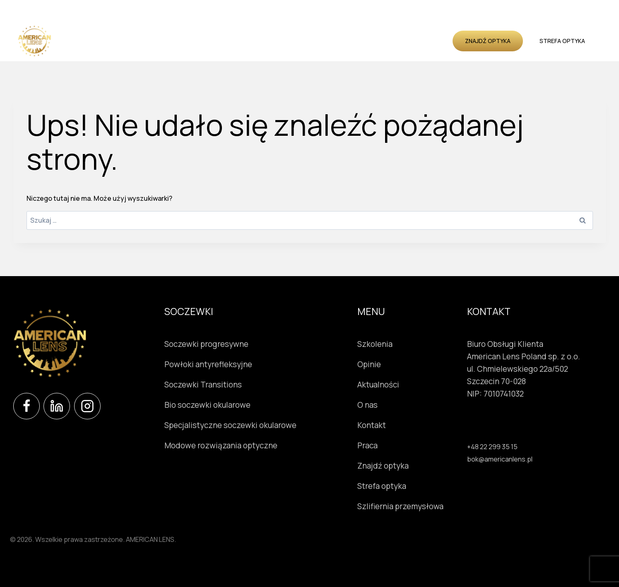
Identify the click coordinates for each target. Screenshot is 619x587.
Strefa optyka (562, 41)
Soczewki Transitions (203, 384)
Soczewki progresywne (206, 344)
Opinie (332, 41)
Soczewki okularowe (153, 41)
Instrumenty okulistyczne (235, 41)
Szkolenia (300, 41)
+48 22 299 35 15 (492, 446)
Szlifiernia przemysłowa (400, 506)
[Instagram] (87, 406)
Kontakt (434, 41)
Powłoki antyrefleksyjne (208, 364)
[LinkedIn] (56, 406)
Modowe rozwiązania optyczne (220, 445)
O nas (405, 41)
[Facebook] (26, 406)
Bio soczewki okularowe (207, 404)
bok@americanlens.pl (499, 459)
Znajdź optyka (488, 41)
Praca (367, 445)
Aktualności (368, 41)
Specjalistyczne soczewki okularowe (230, 425)
